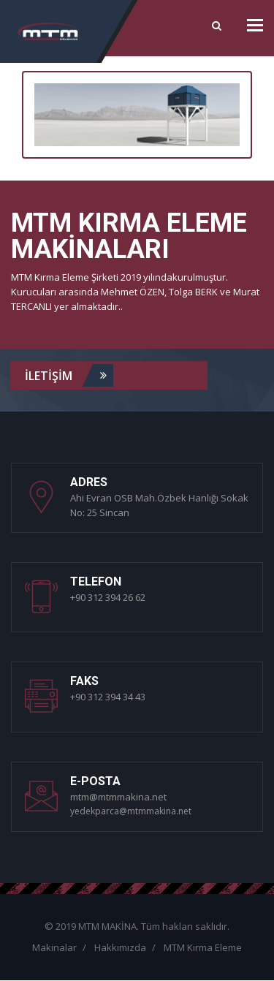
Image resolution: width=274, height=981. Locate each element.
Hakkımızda (120, 947)
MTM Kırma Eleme (203, 947)
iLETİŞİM (69, 375)
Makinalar (54, 947)
